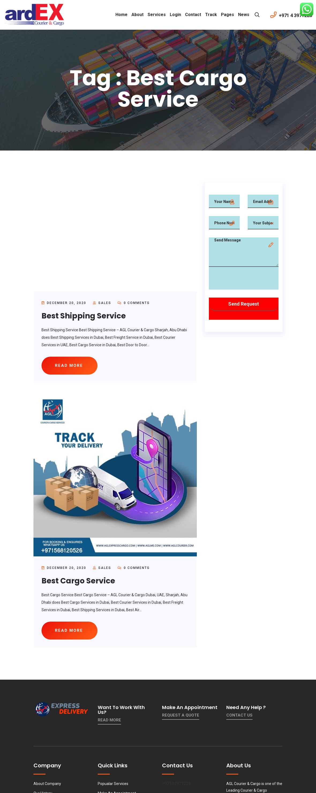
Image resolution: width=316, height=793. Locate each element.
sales (104, 303)
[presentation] (249, 279)
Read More (109, 720)
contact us (239, 715)
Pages (227, 14)
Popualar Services (113, 784)
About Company (47, 784)
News (243, 14)
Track (211, 14)
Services (157, 14)
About (137, 14)
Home (121, 14)
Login (175, 14)
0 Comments (134, 303)
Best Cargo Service (78, 581)
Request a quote (180, 715)
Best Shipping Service (84, 316)
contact (193, 14)
